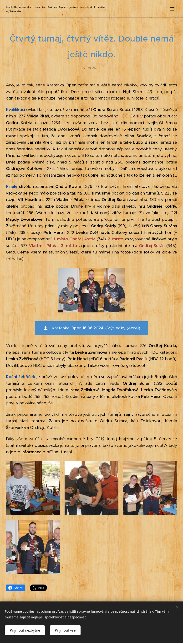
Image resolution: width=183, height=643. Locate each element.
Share (15, 588)
